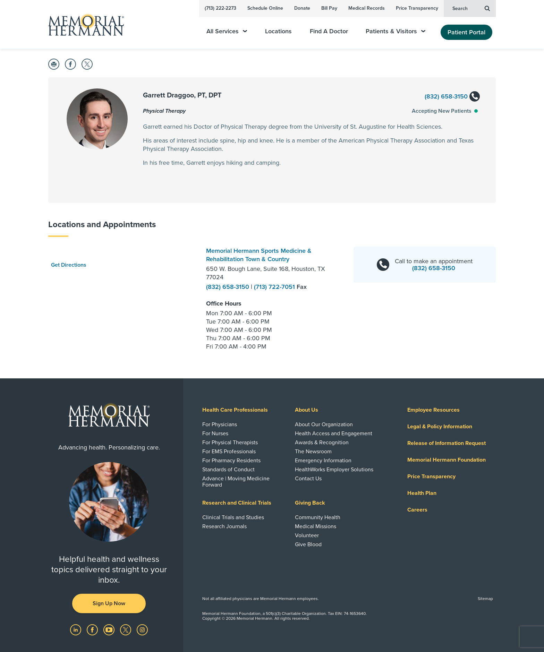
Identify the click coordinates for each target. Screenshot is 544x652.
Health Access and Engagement (333, 433)
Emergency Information (323, 460)
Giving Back (310, 502)
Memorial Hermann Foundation (446, 459)
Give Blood (308, 544)
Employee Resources (433, 409)
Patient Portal (466, 32)
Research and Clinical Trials (236, 502)
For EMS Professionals (229, 451)
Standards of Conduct (228, 469)
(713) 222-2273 (220, 8)
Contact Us (308, 478)
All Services (226, 31)
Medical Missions (315, 526)
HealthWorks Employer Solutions (334, 469)
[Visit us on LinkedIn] (76, 629)
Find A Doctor (329, 31)
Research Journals (224, 526)
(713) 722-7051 (275, 287)
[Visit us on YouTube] (109, 629)
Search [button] (471, 8)
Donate (302, 8)
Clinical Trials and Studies (233, 517)
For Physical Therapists (230, 442)
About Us (306, 409)
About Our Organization (324, 424)
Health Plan (421, 493)
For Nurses (215, 433)
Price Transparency (417, 8)
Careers (417, 509)
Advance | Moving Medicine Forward (236, 481)
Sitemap (485, 598)
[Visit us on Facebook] (93, 629)
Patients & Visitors (395, 31)
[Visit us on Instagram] (142, 629)
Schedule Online (265, 8)
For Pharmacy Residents (231, 460)
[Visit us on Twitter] (126, 629)
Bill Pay (329, 8)
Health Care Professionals (235, 409)
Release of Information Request (446, 443)
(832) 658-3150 (452, 97)
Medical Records (366, 8)
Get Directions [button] (68, 264)
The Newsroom (313, 451)
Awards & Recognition (322, 442)
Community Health (317, 517)
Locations (278, 31)
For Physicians (219, 424)
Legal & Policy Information (439, 426)
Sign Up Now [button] (109, 603)
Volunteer (307, 535)
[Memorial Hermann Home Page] (83, 24)
